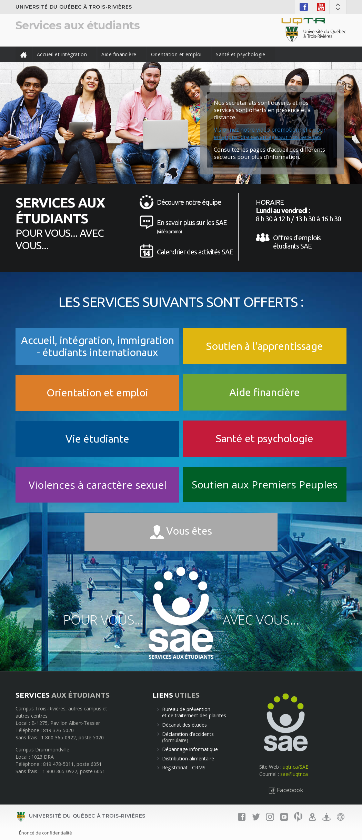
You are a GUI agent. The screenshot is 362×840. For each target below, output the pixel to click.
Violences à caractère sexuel (98, 485)
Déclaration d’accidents (188, 734)
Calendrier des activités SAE (195, 252)
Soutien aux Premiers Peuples (265, 484)
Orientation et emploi (176, 54)
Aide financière (118, 54)
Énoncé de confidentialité (45, 833)
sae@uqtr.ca (294, 774)
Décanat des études (184, 724)
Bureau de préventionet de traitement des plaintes (194, 712)
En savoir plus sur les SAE (192, 226)
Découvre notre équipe (189, 202)
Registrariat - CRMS (183, 767)
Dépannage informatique (190, 749)
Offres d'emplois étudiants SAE (297, 242)
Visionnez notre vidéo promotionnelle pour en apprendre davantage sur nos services (270, 133)
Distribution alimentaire (188, 758)
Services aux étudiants (78, 25)
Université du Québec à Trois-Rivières (74, 7)
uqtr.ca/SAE (295, 766)
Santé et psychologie (240, 54)
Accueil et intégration (62, 54)
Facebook (286, 790)
